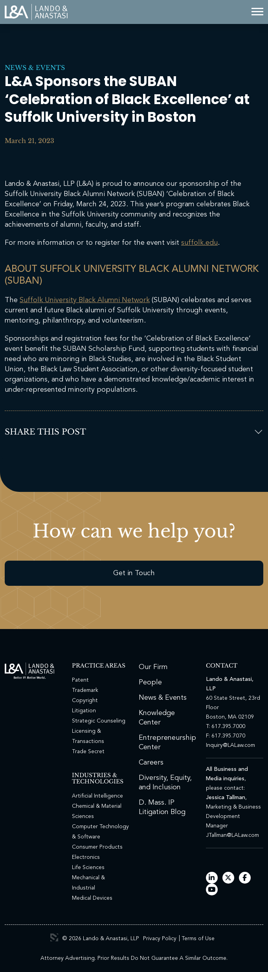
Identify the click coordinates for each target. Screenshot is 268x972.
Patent (80, 680)
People (150, 682)
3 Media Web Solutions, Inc (54, 937)
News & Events (35, 68)
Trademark (85, 690)
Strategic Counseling (98, 721)
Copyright (85, 700)
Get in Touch (134, 573)
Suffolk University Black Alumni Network (85, 300)
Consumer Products (97, 847)
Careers (151, 762)
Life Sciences (88, 867)
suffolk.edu (199, 242)
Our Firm (153, 667)
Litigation (84, 710)
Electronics (86, 857)
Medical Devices (92, 898)
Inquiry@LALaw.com (230, 745)
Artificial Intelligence (97, 796)
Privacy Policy (159, 938)
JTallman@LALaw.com (232, 835)
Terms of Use (198, 938)
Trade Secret (88, 751)
